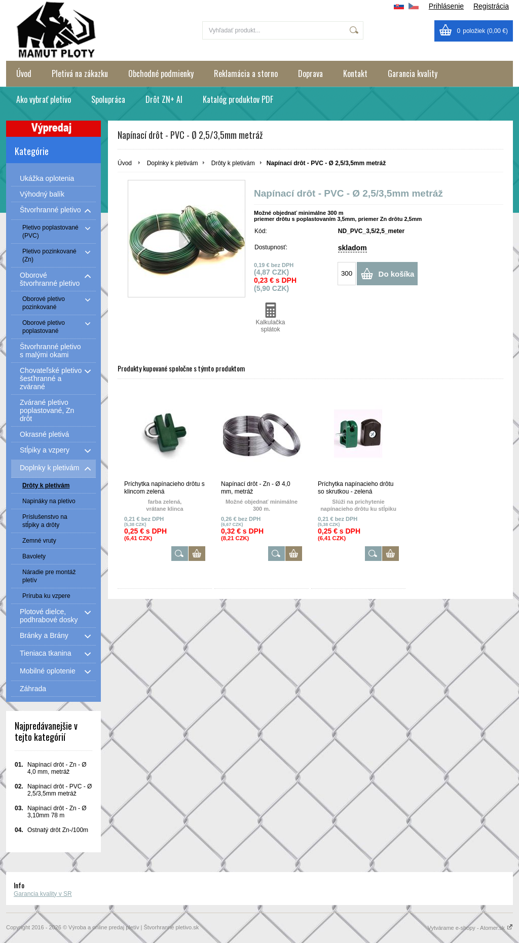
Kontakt (355, 73)
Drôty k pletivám (233, 163)
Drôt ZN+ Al (163, 99)
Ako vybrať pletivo (43, 99)
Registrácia (491, 6)
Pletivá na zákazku (80, 73)
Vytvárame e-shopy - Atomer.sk (470, 928)
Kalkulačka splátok (270, 318)
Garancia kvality (412, 73)
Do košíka (397, 274)
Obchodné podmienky (161, 73)
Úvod (23, 73)
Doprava (310, 73)
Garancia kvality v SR (43, 893)
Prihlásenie (446, 6)
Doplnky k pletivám (172, 163)
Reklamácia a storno (246, 73)
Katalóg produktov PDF (238, 99)
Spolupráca (108, 99)
